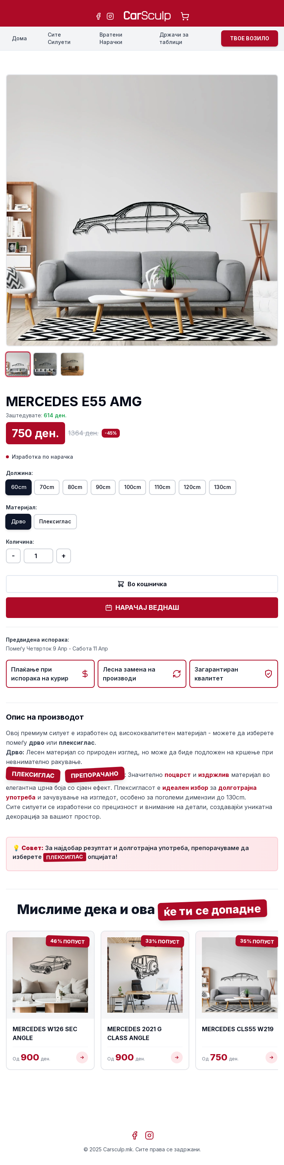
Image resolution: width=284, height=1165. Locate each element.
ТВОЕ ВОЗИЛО (249, 38)
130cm (23, 515)
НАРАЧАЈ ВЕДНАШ (142, 639)
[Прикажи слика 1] (20, 367)
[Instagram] (110, 16)
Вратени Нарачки (110, 38)
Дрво (22, 552)
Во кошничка (142, 615)
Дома (19, 38)
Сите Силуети (59, 38)
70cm (58, 494)
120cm (240, 494)
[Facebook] (98, 16)
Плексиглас (66, 552)
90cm (129, 494)
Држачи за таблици (174, 38)
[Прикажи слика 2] (53, 367)
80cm (93, 494)
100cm (165, 494)
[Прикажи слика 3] (86, 367)
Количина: (20, 573)
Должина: (19, 478)
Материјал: (21, 536)
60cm (22, 494)
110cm (203, 494)
